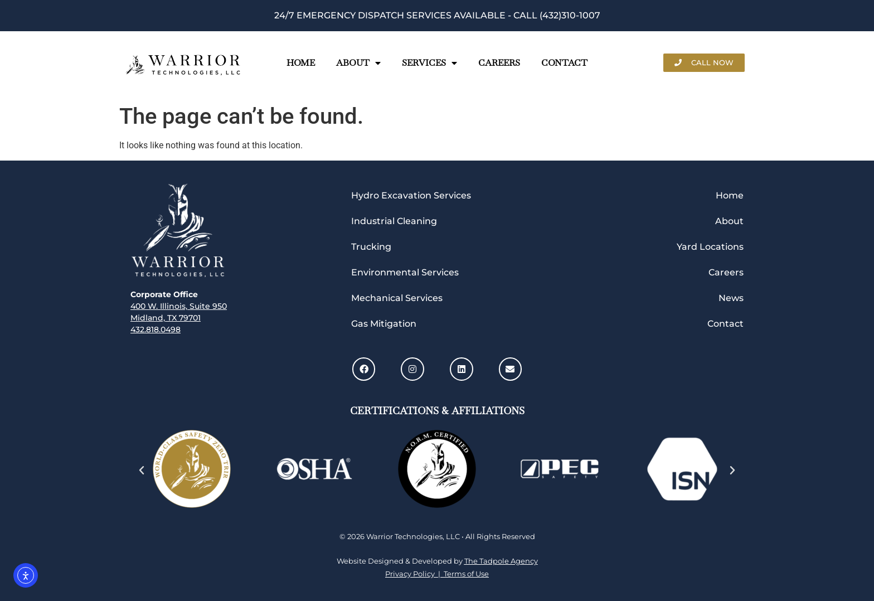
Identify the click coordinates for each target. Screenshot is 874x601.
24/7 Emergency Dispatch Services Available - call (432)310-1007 (437, 15)
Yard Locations (710, 246)
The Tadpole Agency (501, 560)
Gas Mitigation (383, 323)
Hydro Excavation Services (411, 195)
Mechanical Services (397, 298)
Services (429, 63)
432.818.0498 (155, 329)
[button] (141, 470)
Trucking (371, 246)
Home (301, 63)
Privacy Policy (411, 573)
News (731, 298)
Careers (499, 63)
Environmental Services (405, 272)
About (358, 63)
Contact (564, 63)
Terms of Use (464, 573)
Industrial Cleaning (394, 221)
